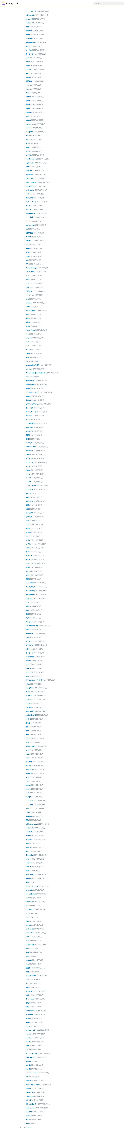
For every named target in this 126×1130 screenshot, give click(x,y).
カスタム (29, 458)
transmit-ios (30, 186)
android (28, 1042)
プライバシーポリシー (33, 392)
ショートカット (31, 485)
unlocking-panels (32, 1053)
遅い (27, 730)
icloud (28, 812)
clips (27, 676)
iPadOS (28, 209)
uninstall (29, 890)
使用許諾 (29, 388)
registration (30, 163)
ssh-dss (29, 1112)
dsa (27, 1119)
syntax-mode (31, 975)
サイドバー (29, 544)
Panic (3, 3)
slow (27, 742)
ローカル (29, 50)
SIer (27, 93)
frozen (28, 754)
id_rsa (28, 692)
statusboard (30, 1010)
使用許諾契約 (30, 384)
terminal (29, 240)
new (27, 252)
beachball (29, 762)
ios (27, 229)
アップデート (30, 874)
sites (27, 940)
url (27, 948)
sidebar (28, 548)
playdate (29, 839)
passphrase (30, 688)
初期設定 (29, 31)
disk (27, 1123)
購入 (27, 419)
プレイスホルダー (32, 1104)
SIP (27, 377)
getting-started (31, 213)
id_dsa (28, 703)
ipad (27, 664)
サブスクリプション (32, 404)
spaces (28, 925)
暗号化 (28, 326)
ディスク (29, 443)
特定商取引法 (30, 380)
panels (28, 1065)
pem (27, 334)
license (28, 112)
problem (29, 248)
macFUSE (29, 450)
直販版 (28, 435)
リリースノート (31, 11)
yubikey (28, 524)
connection (30, 583)
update (28, 237)
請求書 (28, 104)
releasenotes (30, 15)
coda (27, 116)
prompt (28, 23)
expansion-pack (32, 1073)
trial (27, 520)
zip (27, 781)
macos (28, 120)
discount (29, 400)
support (29, 69)
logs (27, 629)
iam (27, 983)
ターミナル (29, 54)
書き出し (29, 559)
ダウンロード (30, 991)
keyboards (30, 657)
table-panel (30, 1057)
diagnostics (30, 633)
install (28, 62)
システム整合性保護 (32, 365)
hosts (28, 571)
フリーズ (29, 738)
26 (27, 361)
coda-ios (29, 194)
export (28, 482)
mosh (28, 610)
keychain (29, 1038)
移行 (27, 871)
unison (28, 128)
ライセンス (29, 178)
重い (27, 734)
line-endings (30, 894)
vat (27, 85)
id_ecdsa (29, 699)
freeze (28, 758)
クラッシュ (29, 622)
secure (28, 532)
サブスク (29, 517)
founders (29, 303)
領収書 (28, 101)
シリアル (29, 155)
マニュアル (29, 198)
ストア (28, 151)
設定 (27, 27)
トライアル (29, 513)
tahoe (28, 353)
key (27, 536)
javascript (29, 1096)
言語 (27, 972)
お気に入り (29, 808)
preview (29, 878)
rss (27, 1077)
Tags (18, 3)
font (27, 898)
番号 (27, 143)
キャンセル (29, 408)
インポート (29, 1014)
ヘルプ (28, 283)
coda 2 (28, 719)
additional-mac (31, 824)
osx (27, 135)
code (27, 793)
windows (29, 1034)
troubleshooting (32, 625)
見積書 (28, 108)
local (27, 58)
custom (28, 474)
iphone (28, 660)
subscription (30, 423)
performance (30, 746)
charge (28, 797)
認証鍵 (28, 528)
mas (27, 167)
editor (28, 937)
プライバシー (30, 645)
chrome (28, 859)
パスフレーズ (30, 801)
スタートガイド (31, 202)
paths (28, 952)
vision (28, 66)
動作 (27, 727)
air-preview (30, 902)
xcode (28, 1026)
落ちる (28, 723)
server (28, 567)
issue (28, 256)
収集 (27, 614)
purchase (29, 427)
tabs (27, 921)
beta (27, 357)
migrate (28, 765)
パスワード (29, 804)
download (29, 999)
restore (28, 1061)
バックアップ (30, 563)
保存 (27, 552)
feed (27, 1045)
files (27, 964)
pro (27, 73)
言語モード (29, 968)
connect (29, 707)
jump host (29, 598)
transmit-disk (31, 447)
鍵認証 (28, 322)
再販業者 (29, 81)
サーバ (28, 221)
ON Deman (30, 272)
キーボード (29, 653)
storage (29, 960)
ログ (27, 618)
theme (28, 470)
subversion (30, 909)
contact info (30, 310)
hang (27, 750)
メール (28, 295)
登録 (27, 147)
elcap (28, 1018)
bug (27, 260)
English (29, 1127)
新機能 (28, 505)
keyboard (29, 929)
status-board (31, 715)
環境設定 (29, 34)
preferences (30, 42)
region (28, 995)
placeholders (30, 1108)
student (29, 396)
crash (28, 637)
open (27, 497)
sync (27, 275)
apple (28, 77)
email (28, 307)
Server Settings (31, 268)
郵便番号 (29, 773)
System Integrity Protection (36, 373)
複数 (27, 820)
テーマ (28, 466)
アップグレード (31, 412)
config (28, 575)
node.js (28, 847)
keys (27, 345)
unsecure (29, 369)
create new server (32, 182)
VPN (27, 264)
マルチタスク (30, 587)
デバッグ (29, 832)
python (28, 836)
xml (27, 1049)
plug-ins (29, 863)
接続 (27, 579)
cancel (28, 431)
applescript (30, 711)
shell (27, 342)
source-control (31, 1030)
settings (29, 38)
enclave (28, 540)
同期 (27, 314)
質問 (27, 279)
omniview (29, 501)
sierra (28, 1115)
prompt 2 (29, 828)
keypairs (29, 338)
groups (28, 668)
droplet (28, 1022)
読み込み (29, 555)
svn (27, 905)
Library (9, 3)
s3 (27, 979)
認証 (27, 318)
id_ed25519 (30, 695)
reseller (28, 97)
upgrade (29, 415)
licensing (29, 170)
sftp (27, 684)
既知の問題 (29, 233)
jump (27, 602)
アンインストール (32, 886)
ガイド (28, 205)
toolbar (28, 1088)
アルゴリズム (30, 330)
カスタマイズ (30, 462)
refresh (28, 1100)
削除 (27, 882)
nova (27, 139)
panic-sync (30, 225)
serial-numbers (31, 159)
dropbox (29, 816)
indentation (30, 933)
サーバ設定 (29, 217)
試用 (27, 509)
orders (28, 789)
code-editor (30, 190)
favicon (28, 1080)
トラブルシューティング (34, 680)
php (27, 843)
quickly (28, 493)
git (27, 917)
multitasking (30, 590)
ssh (27, 244)
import (28, 478)
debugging (30, 855)
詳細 (27, 1007)
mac (27, 46)
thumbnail (29, 1092)
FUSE (28, 454)
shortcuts (29, 489)
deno (27, 851)
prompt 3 (29, 19)
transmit (29, 124)
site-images (30, 944)
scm (27, 913)
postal (28, 785)
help (27, 299)
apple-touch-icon (32, 1084)
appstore (29, 769)
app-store (29, 174)
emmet (28, 867)
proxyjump (30, 594)
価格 (27, 439)
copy (27, 956)
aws (27, 987)
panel (28, 1069)
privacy (28, 649)
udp (27, 606)
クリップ (29, 672)
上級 (27, 1003)
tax (27, 89)
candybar (29, 132)
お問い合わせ (30, 291)
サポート (29, 287)
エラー (28, 777)
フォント (29, 641)
